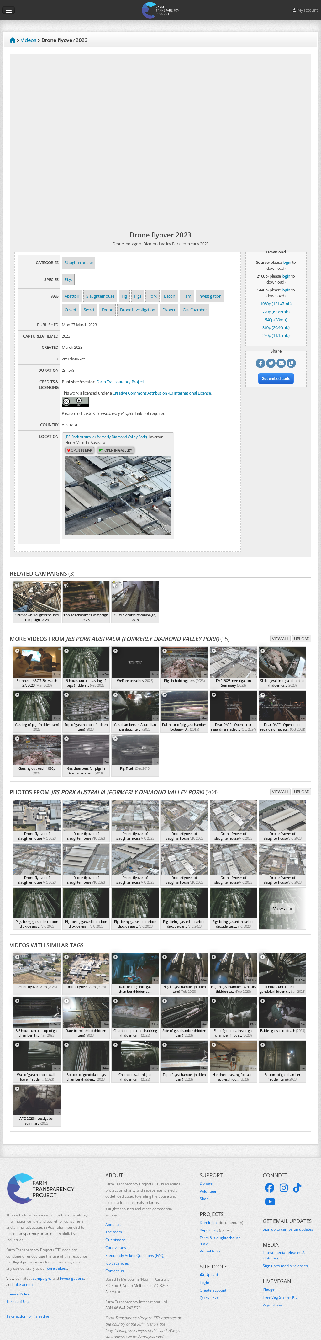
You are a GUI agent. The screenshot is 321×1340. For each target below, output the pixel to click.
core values (57, 1249)
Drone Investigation (137, 309)
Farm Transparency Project (120, 382)
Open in (80, 451)
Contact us (114, 1252)
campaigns (42, 1260)
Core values (115, 1229)
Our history (115, 1221)
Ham (186, 296)
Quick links (209, 1279)
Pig (124, 296)
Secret (89, 309)
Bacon (169, 296)
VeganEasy (272, 1286)
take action (23, 1266)
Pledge (269, 1271)
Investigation (210, 296)
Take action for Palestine (27, 1297)
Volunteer (208, 1172)
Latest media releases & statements (284, 1237)
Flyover (169, 309)
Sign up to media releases (285, 1247)
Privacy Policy (18, 1275)
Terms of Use (18, 1283)
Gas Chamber (195, 309)
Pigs (68, 279)
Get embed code (276, 378)
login (287, 262)
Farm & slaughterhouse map (220, 1222)
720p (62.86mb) (275, 312)
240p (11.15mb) (275, 335)
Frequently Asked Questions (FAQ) (135, 1237)
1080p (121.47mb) (276, 303)
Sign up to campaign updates (288, 1210)
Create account (213, 1271)
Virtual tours (210, 1232)
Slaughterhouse (78, 262)
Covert (70, 309)
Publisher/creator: (79, 382)
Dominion (221, 1204)
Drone (107, 309)
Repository (217, 1212)
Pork (152, 296)
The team (113, 1213)
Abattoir (72, 296)
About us (113, 1206)
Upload (301, 620)
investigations (72, 1260)
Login (204, 1264)
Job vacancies (117, 1244)
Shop (204, 1180)
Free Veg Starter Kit (280, 1278)
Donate (206, 1164)
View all (280, 620)
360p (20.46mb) (275, 327)
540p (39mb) (276, 319)
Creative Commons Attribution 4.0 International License (162, 393)
